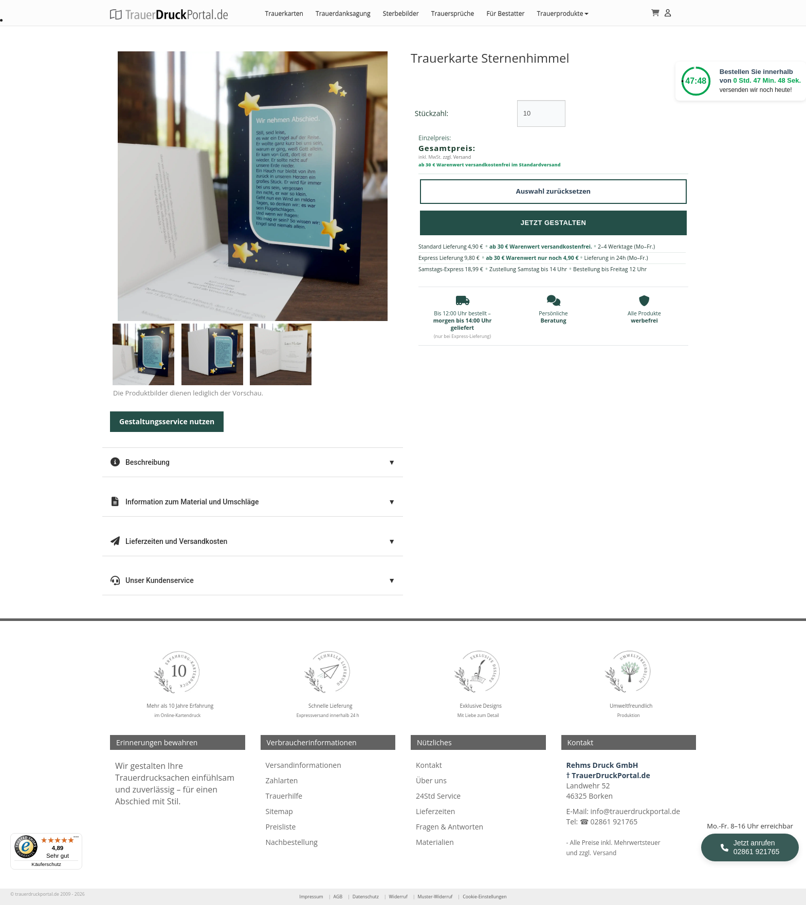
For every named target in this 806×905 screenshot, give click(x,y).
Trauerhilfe (284, 796)
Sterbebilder (401, 13)
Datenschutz (366, 897)
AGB (337, 897)
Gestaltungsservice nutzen (166, 421)
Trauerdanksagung (343, 13)
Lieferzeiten (435, 811)
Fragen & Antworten (449, 827)
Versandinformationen (303, 765)
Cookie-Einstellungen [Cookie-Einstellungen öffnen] (484, 897)
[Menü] (76, 839)
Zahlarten (282, 780)
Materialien (435, 842)
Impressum (311, 897)
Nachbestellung (292, 842)
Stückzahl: (431, 113)
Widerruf (398, 897)
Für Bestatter (505, 13)
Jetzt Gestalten (554, 223)
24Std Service (438, 796)
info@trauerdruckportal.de (636, 811)
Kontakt (429, 765)
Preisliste (281, 827)
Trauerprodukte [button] (562, 13)
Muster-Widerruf (434, 897)
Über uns (431, 780)
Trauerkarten (284, 13)
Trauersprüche (452, 13)
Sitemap (279, 811)
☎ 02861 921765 (608, 821)
